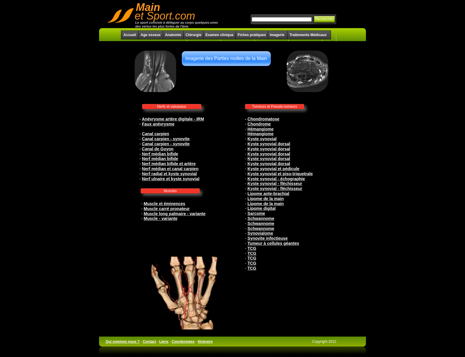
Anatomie (173, 35)
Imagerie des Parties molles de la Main (226, 58)
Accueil (129, 35)
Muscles (170, 191)
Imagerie (278, 35)
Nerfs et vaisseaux (172, 106)
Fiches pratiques (252, 35)
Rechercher (324, 19)
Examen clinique (220, 35)
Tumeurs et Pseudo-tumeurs (274, 106)
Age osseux (150, 35)
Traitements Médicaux (308, 35)
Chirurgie (193, 35)
